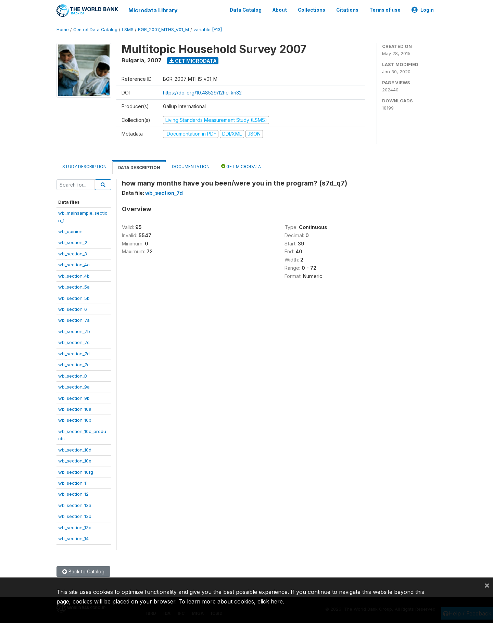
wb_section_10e (74, 460)
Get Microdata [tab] (241, 165)
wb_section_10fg (75, 471)
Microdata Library (152, 10)
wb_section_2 (72, 242)
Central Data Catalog (95, 28)
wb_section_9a (74, 386)
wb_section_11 (73, 482)
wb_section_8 (72, 375)
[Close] (487, 585)
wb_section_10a (74, 408)
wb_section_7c (74, 341)
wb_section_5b (74, 297)
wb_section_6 (72, 308)
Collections (311, 9)
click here (270, 601)
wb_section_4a (74, 264)
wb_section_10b (74, 419)
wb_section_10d (74, 449)
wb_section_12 (73, 493)
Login (423, 9)
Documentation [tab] (191, 165)
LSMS (128, 28)
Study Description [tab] (84, 165)
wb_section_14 (73, 538)
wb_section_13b (74, 515)
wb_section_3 (72, 253)
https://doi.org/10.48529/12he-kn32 (202, 92)
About (280, 9)
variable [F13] (207, 28)
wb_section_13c (74, 527)
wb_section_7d (74, 353)
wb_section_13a (74, 504)
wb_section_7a (74, 319)
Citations (347, 9)
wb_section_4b (74, 275)
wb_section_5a (74, 286)
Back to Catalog (83, 571)
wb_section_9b (74, 397)
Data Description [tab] (139, 166)
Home (62, 28)
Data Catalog (246, 9)
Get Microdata (193, 60)
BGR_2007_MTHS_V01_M (163, 28)
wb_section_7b (74, 330)
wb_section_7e (74, 364)
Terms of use (385, 9)
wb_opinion (70, 230)
